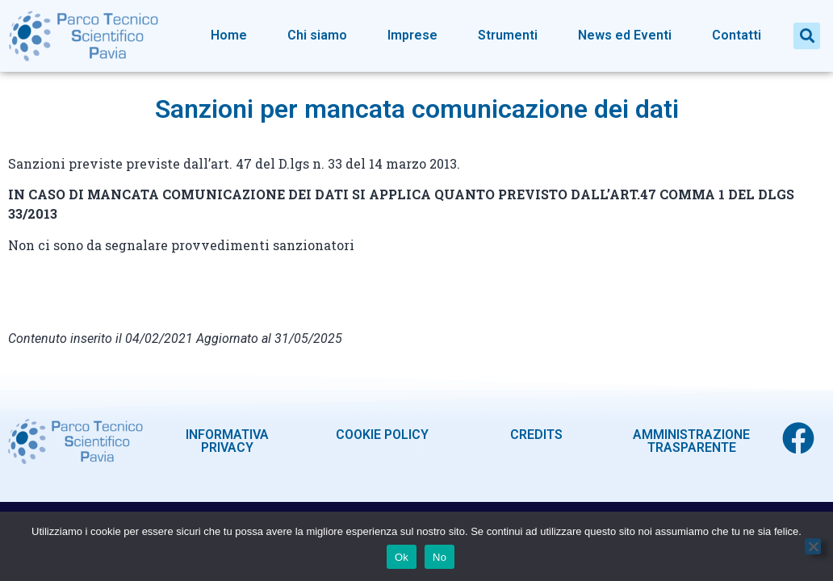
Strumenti (508, 35)
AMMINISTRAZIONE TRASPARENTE (691, 441)
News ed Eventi (625, 35)
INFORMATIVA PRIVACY (227, 441)
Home (229, 35)
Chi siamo (317, 35)
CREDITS (536, 434)
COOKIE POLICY (382, 434)
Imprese (412, 35)
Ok (401, 557)
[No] (813, 546)
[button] (806, 36)
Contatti (736, 35)
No (439, 557)
